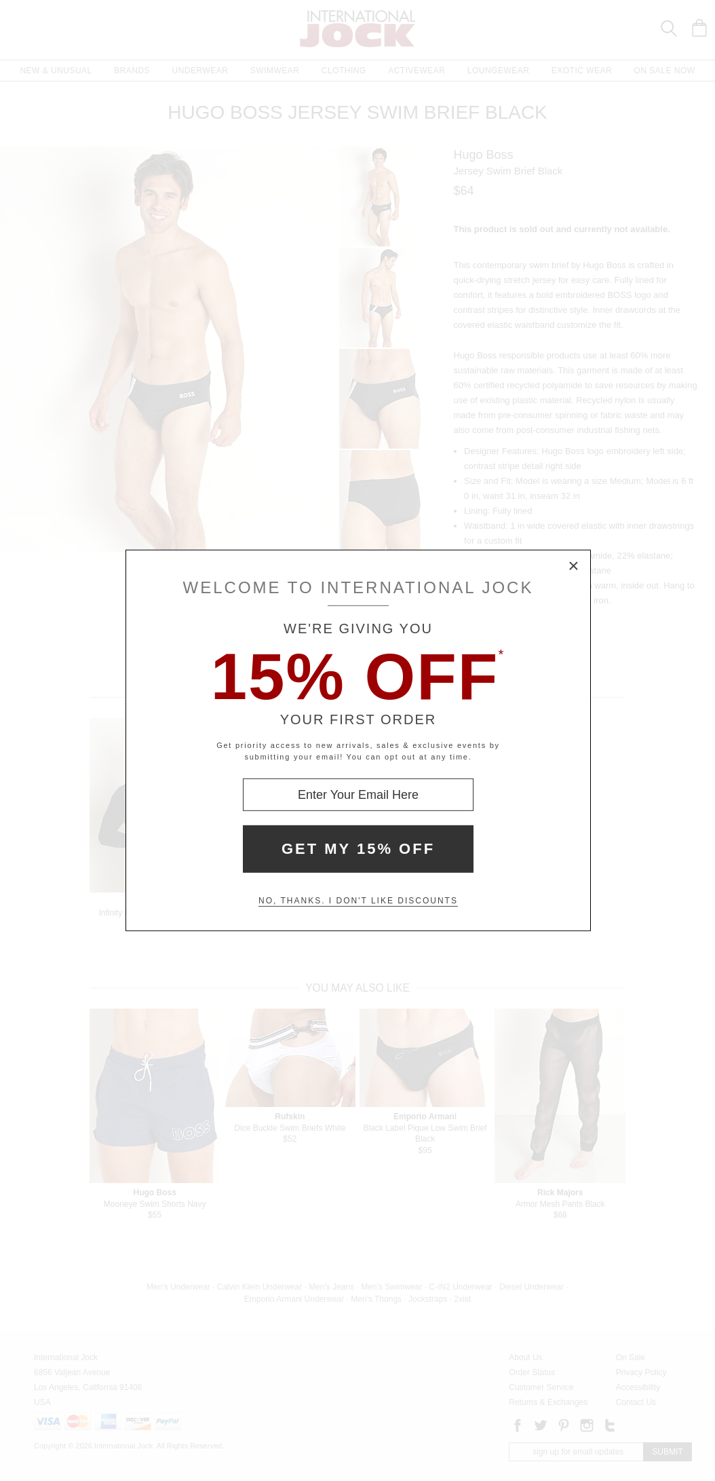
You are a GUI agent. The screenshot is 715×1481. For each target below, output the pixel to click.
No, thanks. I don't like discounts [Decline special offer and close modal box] (358, 900)
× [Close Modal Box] (574, 566)
